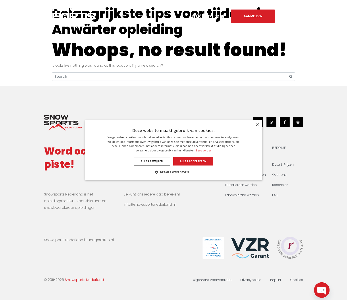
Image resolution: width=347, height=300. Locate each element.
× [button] (257, 124)
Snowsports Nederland (84, 279)
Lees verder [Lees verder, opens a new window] (203, 150)
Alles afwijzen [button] (152, 161)
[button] (173, 172)
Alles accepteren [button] (193, 161)
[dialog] (173, 150)
